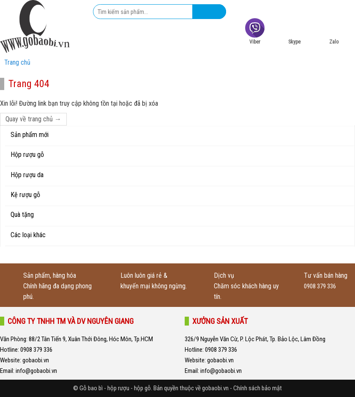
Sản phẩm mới (30, 135)
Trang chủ (17, 62)
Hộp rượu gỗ (27, 155)
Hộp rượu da (27, 175)
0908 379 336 (320, 286)
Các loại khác (28, 235)
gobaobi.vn (35, 360)
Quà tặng (22, 215)
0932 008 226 (310, 7)
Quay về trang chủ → (33, 119)
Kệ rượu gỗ (25, 195)
